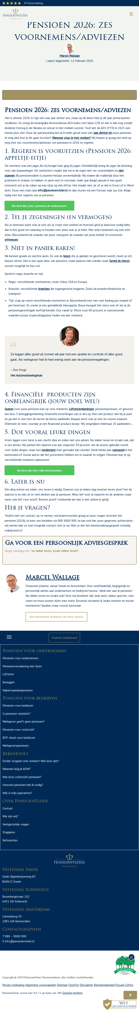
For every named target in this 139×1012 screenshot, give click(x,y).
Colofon (73, 985)
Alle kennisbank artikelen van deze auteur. (56, 617)
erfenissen (11, 239)
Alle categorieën (69, 95)
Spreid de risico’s (119, 261)
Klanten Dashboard (64, 638)
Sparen (9, 409)
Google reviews (72, 993)
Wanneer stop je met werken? (71, 138)
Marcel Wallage (70, 56)
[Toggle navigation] (131, 14)
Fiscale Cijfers (124, 985)
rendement (49, 450)
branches (44, 289)
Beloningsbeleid (104, 985)
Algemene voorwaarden (40, 985)
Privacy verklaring (13, 985)
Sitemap (62, 985)
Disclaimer (86, 985)
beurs (66, 256)
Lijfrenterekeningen (81, 409)
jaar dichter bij (103, 133)
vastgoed (118, 450)
